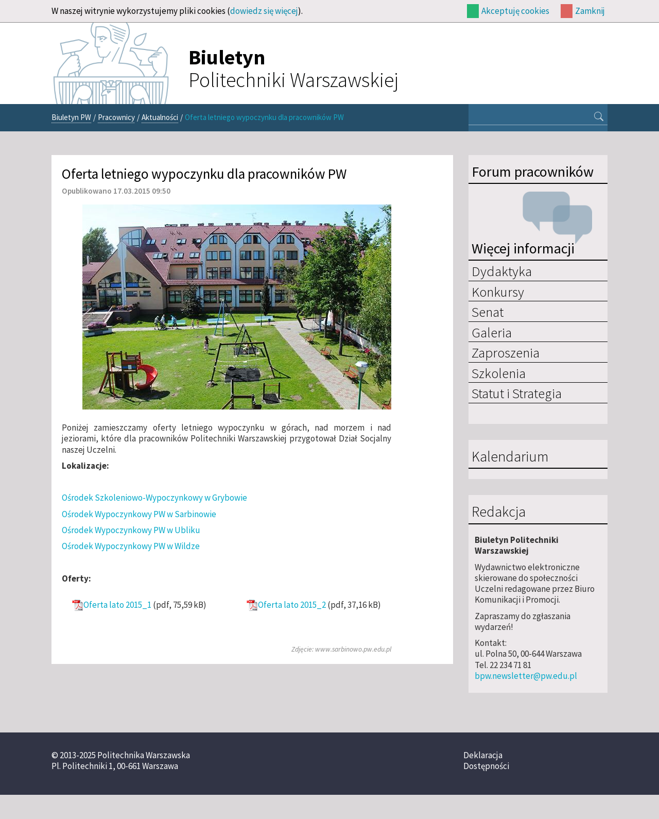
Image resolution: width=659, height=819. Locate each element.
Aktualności (160, 117)
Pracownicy (116, 117)
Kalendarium (510, 457)
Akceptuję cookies (515, 10)
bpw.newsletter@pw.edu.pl (526, 675)
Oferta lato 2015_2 (292, 605)
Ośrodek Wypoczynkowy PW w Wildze (131, 546)
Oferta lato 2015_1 (117, 605)
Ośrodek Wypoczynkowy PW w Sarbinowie (139, 514)
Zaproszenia (506, 352)
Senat (488, 311)
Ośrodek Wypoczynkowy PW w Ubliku (131, 530)
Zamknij (590, 10)
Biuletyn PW (71, 117)
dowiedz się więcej (264, 10)
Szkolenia (499, 373)
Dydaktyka (502, 271)
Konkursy (498, 291)
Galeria (492, 332)
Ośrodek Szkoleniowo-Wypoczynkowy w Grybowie (154, 497)
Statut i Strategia (517, 393)
